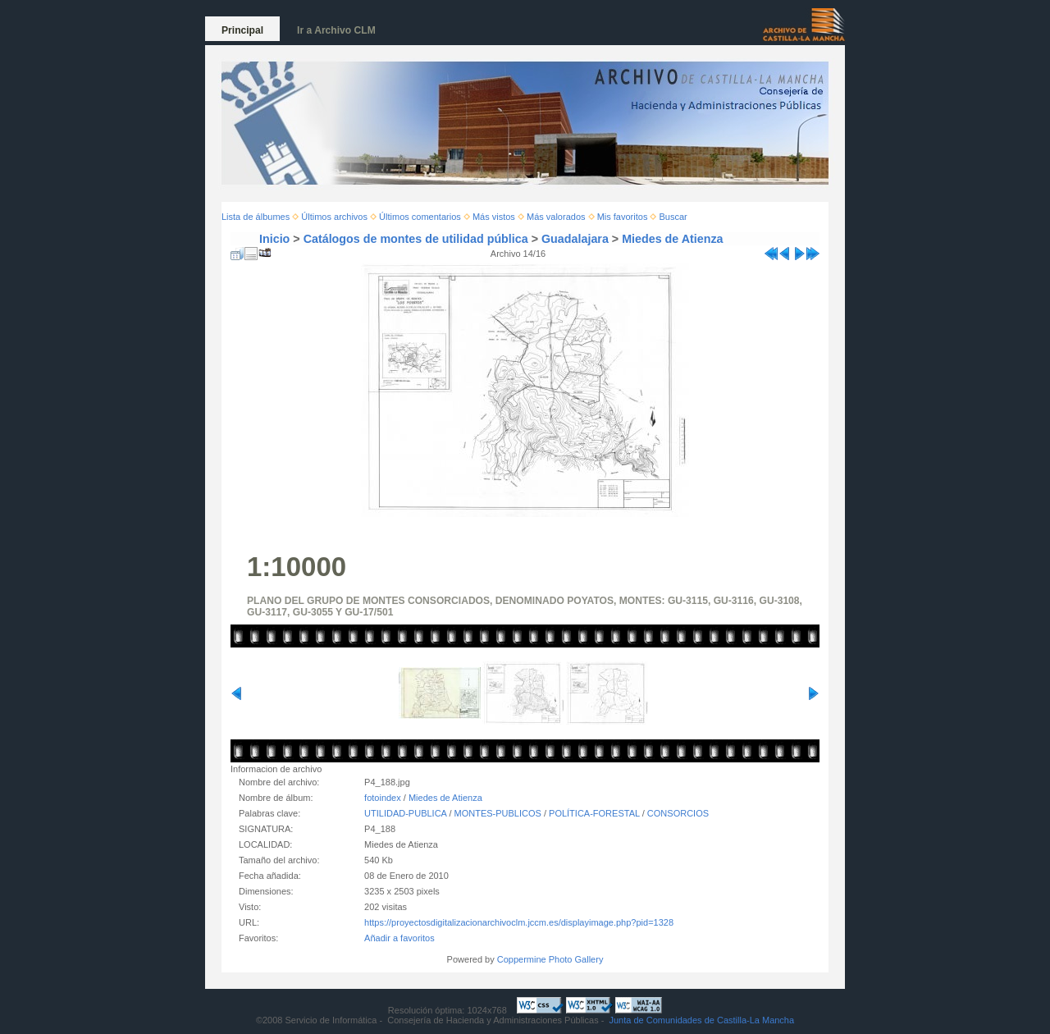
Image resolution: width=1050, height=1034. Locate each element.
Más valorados (556, 217)
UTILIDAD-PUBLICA (405, 813)
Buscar (673, 217)
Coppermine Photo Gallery (550, 959)
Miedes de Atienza (672, 238)
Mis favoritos (622, 217)
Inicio (274, 238)
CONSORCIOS (678, 813)
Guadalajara (575, 238)
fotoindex (382, 798)
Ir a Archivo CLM (336, 30)
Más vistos (493, 217)
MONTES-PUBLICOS (497, 813)
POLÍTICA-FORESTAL (594, 813)
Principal (242, 30)
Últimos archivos (334, 217)
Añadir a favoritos (399, 938)
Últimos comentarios (420, 217)
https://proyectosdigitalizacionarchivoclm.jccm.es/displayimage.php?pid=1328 (518, 922)
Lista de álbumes (255, 217)
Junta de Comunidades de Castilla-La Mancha (701, 1020)
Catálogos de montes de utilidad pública (416, 238)
